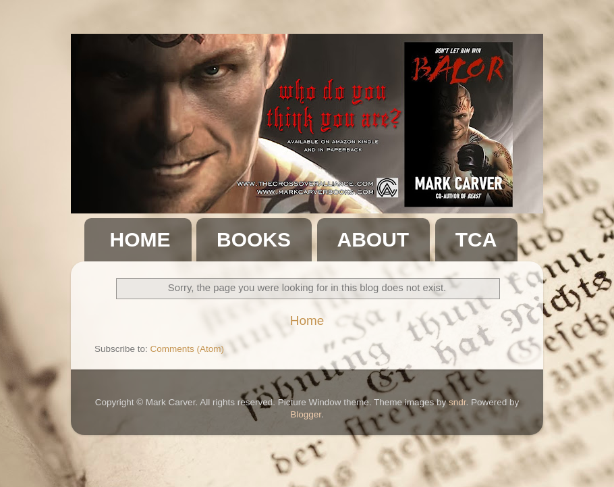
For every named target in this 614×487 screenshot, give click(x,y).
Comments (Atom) (187, 349)
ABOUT (373, 239)
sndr (457, 402)
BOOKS (254, 239)
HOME (140, 239)
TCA (476, 239)
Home (307, 320)
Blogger (305, 414)
